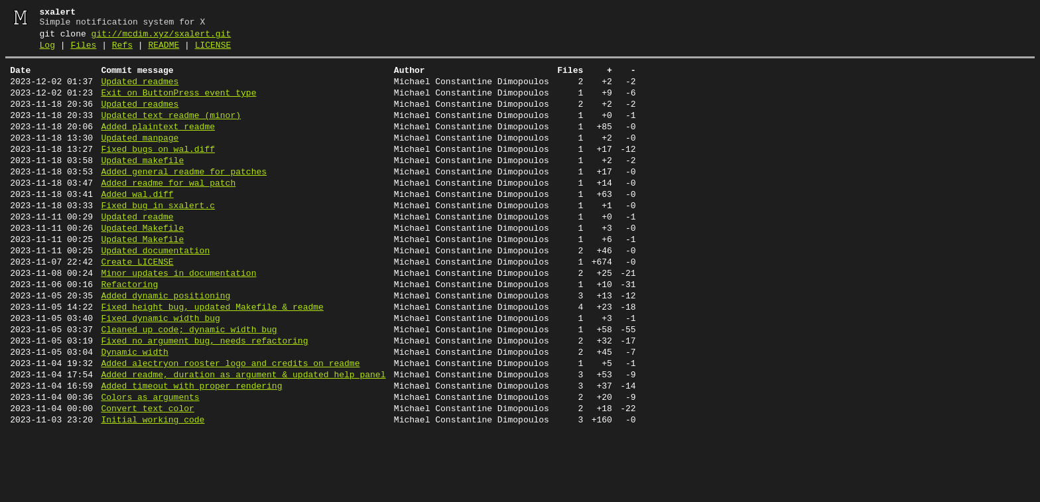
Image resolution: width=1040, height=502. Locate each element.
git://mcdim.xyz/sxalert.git (161, 38)
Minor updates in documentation (178, 317)
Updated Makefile (142, 264)
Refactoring (129, 330)
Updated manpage (139, 158)
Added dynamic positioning (165, 343)
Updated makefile (142, 184)
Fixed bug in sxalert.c (158, 237)
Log (47, 51)
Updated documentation (155, 290)
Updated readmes (139, 91)
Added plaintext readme (158, 145)
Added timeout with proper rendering (191, 450)
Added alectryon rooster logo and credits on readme (230, 423)
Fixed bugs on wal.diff (158, 171)
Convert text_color (147, 476)
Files (83, 51)
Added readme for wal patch (168, 211)
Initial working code (152, 489)
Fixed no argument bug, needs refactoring (204, 397)
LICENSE (213, 51)
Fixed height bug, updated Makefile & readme (212, 357)
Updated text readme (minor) (171, 131)
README (163, 51)
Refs (122, 51)
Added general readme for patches (184, 198)
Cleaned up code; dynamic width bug (189, 383)
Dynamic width (134, 410)
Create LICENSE (137, 304)
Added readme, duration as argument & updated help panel (243, 436)
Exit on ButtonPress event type (178, 105)
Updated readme (137, 251)
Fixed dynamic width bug (160, 370)
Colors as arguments (150, 463)
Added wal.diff (137, 224)
